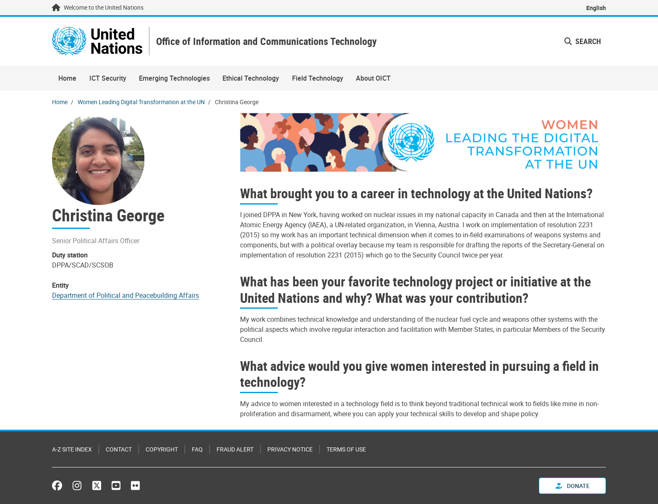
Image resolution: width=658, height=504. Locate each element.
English (596, 8)
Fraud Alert (235, 449)
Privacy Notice (290, 449)
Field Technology (317, 78)
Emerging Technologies (174, 78)
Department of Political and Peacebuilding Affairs (125, 295)
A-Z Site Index (72, 449)
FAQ (197, 449)
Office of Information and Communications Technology (266, 41)
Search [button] (582, 41)
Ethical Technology (250, 78)
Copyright (162, 449)
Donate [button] (573, 486)
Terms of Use (346, 449)
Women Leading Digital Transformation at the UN (141, 102)
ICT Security (107, 78)
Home (67, 78)
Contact (119, 449)
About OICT (373, 78)
